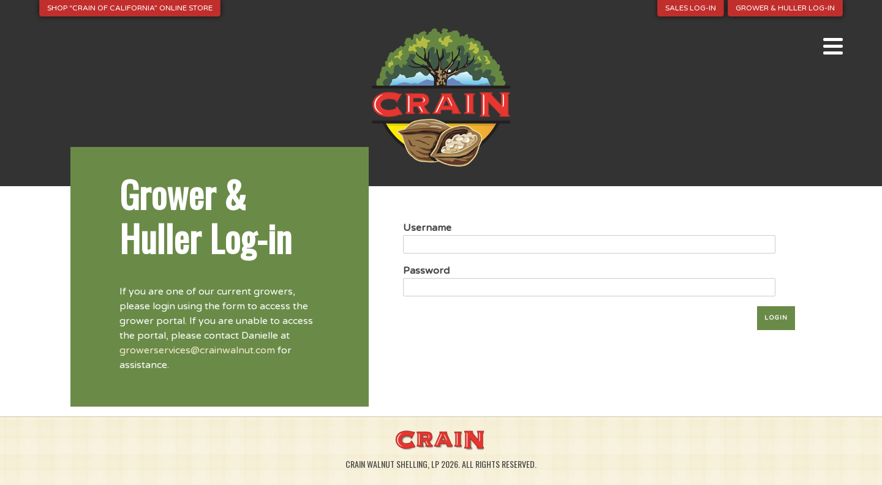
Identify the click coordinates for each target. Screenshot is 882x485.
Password (426, 271)
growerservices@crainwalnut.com (197, 350)
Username (427, 228)
